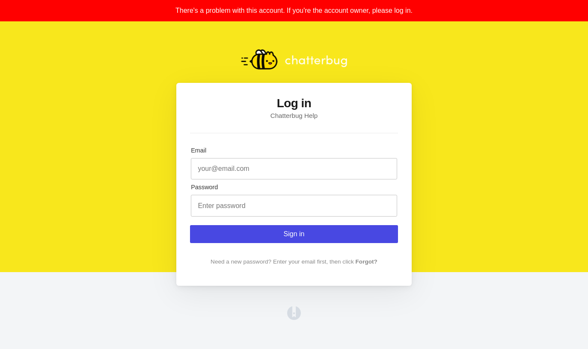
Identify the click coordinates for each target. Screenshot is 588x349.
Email (198, 150)
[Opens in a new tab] (294, 317)
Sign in (294, 234)
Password (204, 187)
